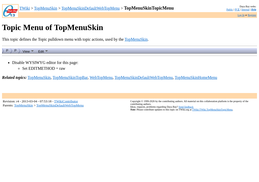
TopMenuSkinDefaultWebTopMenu (90, 8)
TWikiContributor (66, 101)
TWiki (24, 8)
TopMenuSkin (45, 8)
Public (229, 9)
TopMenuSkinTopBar (70, 77)
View (28, 51)
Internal (245, 9)
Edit (43, 51)
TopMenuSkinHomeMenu (196, 77)
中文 (237, 9)
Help (253, 9)
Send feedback (186, 106)
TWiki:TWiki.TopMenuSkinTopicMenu (212, 109)
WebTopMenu (101, 77)
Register (252, 15)
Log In (241, 15)
